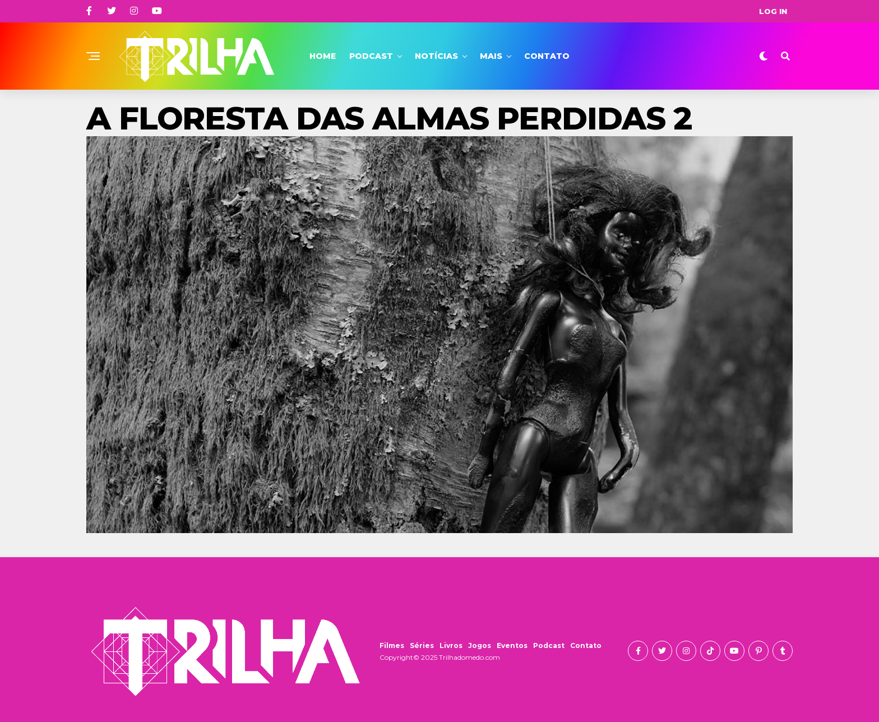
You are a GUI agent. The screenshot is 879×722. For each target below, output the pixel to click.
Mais (491, 56)
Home (322, 56)
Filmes (392, 645)
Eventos (512, 645)
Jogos (479, 645)
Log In (773, 11)
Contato (547, 56)
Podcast (371, 56)
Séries (422, 645)
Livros (451, 645)
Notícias (436, 56)
